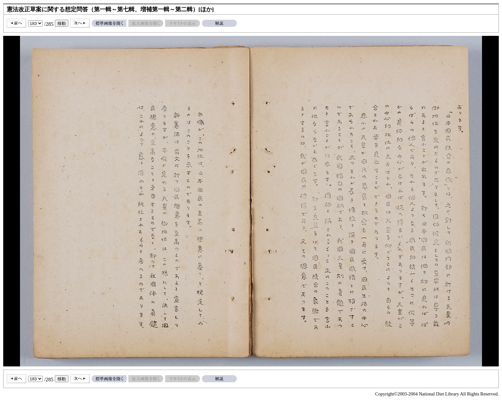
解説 (219, 23)
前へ (16, 23)
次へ (80, 23)
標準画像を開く (109, 23)
